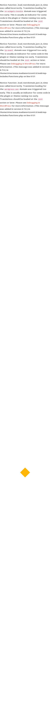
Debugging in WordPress (23, 63)
